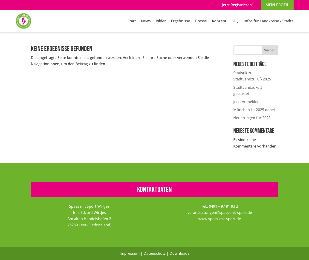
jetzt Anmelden (246, 101)
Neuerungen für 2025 (252, 117)
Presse (201, 21)
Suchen (270, 50)
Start (131, 21)
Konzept (219, 21)
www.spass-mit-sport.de (219, 218)
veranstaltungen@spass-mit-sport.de (220, 212)
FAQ (235, 21)
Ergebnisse (180, 21)
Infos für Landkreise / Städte (269, 21)
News (146, 21)
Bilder (161, 21)
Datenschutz (155, 253)
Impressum (130, 253)
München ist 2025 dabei (254, 109)
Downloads (179, 253)
